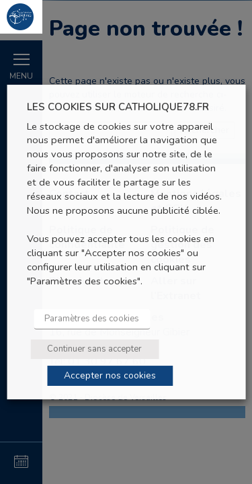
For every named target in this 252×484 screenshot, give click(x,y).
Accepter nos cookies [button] (110, 375)
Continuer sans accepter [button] (94, 349)
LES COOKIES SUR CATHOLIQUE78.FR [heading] (118, 107)
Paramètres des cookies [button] (91, 319)
